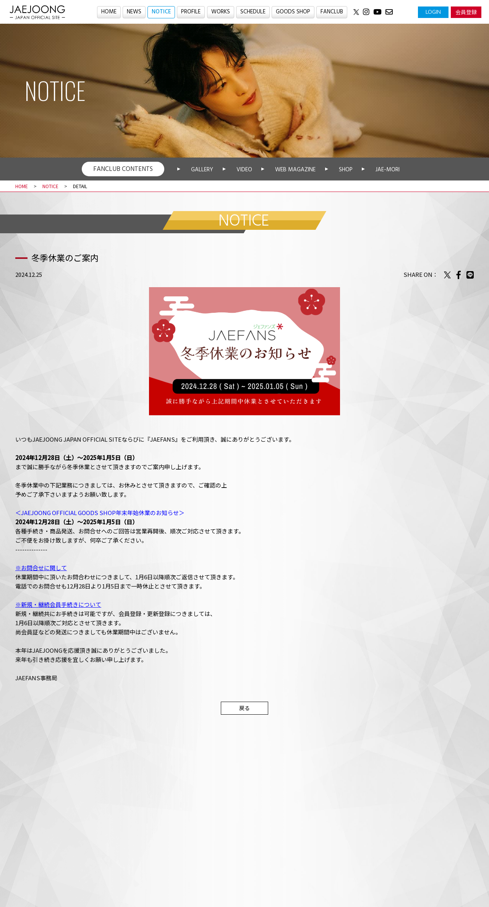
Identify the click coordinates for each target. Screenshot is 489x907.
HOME (108, 12)
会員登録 (466, 12)
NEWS (133, 12)
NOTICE (161, 12)
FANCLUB (332, 12)
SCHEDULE (253, 12)
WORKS (220, 12)
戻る (244, 708)
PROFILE (191, 12)
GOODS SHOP (293, 12)
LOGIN (433, 11)
